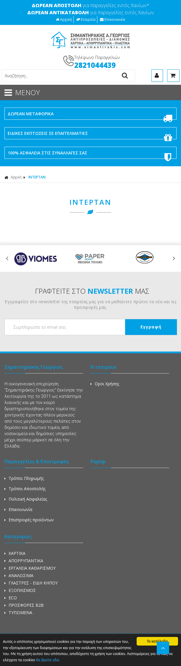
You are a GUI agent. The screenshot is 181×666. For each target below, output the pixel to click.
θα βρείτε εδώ (47, 660)
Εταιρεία (86, 19)
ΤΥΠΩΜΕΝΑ (18, 612)
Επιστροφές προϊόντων (29, 520)
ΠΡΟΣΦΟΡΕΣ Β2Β (24, 605)
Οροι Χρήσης (104, 383)
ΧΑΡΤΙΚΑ (14, 553)
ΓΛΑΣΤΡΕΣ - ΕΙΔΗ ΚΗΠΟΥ (31, 583)
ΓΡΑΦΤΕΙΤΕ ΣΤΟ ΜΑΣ (92, 291)
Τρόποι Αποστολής (25, 488)
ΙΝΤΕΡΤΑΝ (37, 177)
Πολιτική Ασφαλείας (25, 499)
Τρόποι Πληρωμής (24, 478)
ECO (10, 597)
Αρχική (64, 19)
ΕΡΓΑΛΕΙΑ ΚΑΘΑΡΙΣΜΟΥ (30, 568)
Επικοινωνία (112, 19)
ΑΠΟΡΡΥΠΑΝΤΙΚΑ (23, 560)
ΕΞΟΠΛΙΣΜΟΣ (20, 590)
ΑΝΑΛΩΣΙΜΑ (18, 575)
